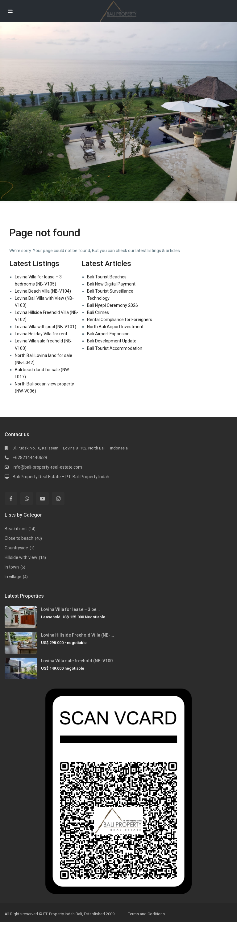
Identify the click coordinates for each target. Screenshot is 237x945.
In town (12, 567)
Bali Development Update (111, 340)
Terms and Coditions (146, 914)
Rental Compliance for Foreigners (119, 319)
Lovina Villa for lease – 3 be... (70, 609)
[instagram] (58, 498)
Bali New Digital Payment (111, 283)
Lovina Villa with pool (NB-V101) (45, 326)
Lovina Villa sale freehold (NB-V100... (78, 660)
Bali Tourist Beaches (107, 276)
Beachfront (16, 528)
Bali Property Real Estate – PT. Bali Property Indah (61, 476)
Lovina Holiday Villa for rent (41, 333)
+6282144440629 (30, 457)
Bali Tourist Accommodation (114, 348)
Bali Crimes (98, 312)
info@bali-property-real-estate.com (47, 467)
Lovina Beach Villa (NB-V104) (43, 291)
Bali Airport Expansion (108, 333)
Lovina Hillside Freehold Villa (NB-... (77, 635)
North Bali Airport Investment (115, 326)
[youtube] (42, 498)
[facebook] (11, 498)
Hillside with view (21, 557)
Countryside (16, 547)
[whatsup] (26, 498)
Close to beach (19, 538)
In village (13, 576)
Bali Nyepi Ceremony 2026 (112, 305)
